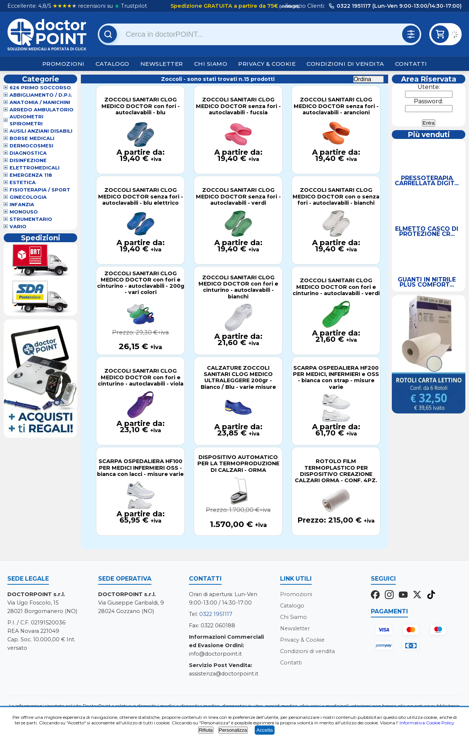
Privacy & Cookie (267, 63)
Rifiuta (206, 730)
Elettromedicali (35, 168)
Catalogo (112, 63)
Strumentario (31, 219)
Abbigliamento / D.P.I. (41, 95)
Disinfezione (28, 160)
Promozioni (63, 63)
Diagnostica (28, 153)
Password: (428, 101)
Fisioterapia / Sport (40, 190)
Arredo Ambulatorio (42, 109)
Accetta (265, 730)
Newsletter (161, 63)
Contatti (411, 63)
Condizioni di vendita (345, 63)
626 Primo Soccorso (40, 87)
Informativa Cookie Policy (427, 722)
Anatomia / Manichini (40, 102)
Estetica (23, 182)
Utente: (429, 86)
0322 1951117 (215, 614)
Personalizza (233, 730)
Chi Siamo (211, 63)
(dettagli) (288, 6)
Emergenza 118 (31, 175)
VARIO (18, 226)
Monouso (24, 212)
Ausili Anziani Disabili (41, 131)
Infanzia (22, 204)
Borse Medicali (32, 138)
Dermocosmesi (31, 145)
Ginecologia (28, 197)
